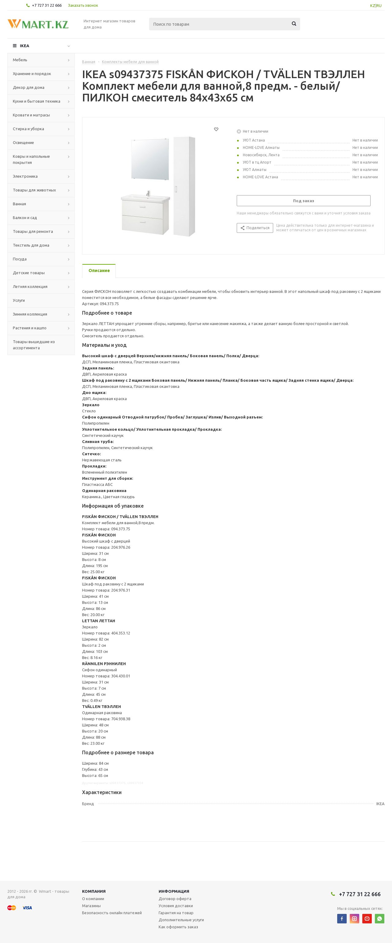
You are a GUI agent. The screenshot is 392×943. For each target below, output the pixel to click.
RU (379, 5)
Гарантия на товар (176, 913)
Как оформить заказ (178, 927)
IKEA (24, 46)
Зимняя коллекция (30, 314)
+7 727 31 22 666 (47, 5)
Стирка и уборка (28, 129)
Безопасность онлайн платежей (112, 913)
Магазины (91, 905)
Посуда (20, 259)
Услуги (19, 300)
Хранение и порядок (32, 73)
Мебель (20, 60)
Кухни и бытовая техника (36, 101)
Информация (174, 891)
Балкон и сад (25, 217)
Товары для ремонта (33, 231)
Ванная (19, 204)
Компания (94, 891)
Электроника (25, 176)
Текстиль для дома (31, 245)
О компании (93, 898)
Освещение (23, 142)
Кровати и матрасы (31, 115)
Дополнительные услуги (181, 920)
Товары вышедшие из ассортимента (34, 344)
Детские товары (29, 273)
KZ (372, 5)
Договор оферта (175, 898)
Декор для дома (28, 87)
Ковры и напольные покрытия (31, 159)
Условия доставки (176, 905)
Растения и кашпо (30, 328)
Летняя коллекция (30, 286)
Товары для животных (34, 190)
